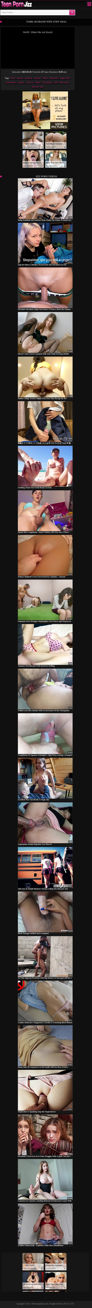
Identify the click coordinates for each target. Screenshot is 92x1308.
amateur (37, 78)
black (45, 78)
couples (20, 82)
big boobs (53, 78)
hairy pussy (64, 82)
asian (13, 78)
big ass (20, 78)
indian (38, 82)
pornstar (28, 78)
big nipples (47, 82)
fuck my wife (37, 87)
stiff (55, 82)
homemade (10, 82)
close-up (29, 82)
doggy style (65, 78)
